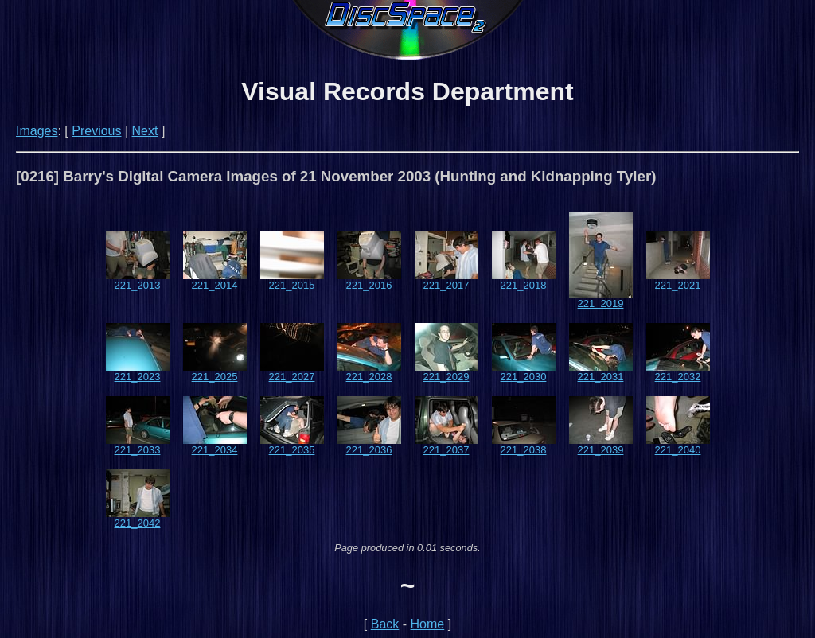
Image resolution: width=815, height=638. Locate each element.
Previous (96, 131)
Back (385, 624)
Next (145, 131)
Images (36, 131)
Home (428, 624)
